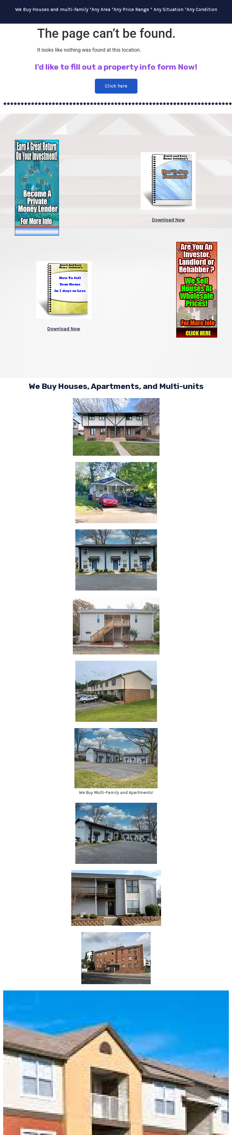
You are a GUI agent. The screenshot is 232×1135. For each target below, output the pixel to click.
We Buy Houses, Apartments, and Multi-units (116, 386)
